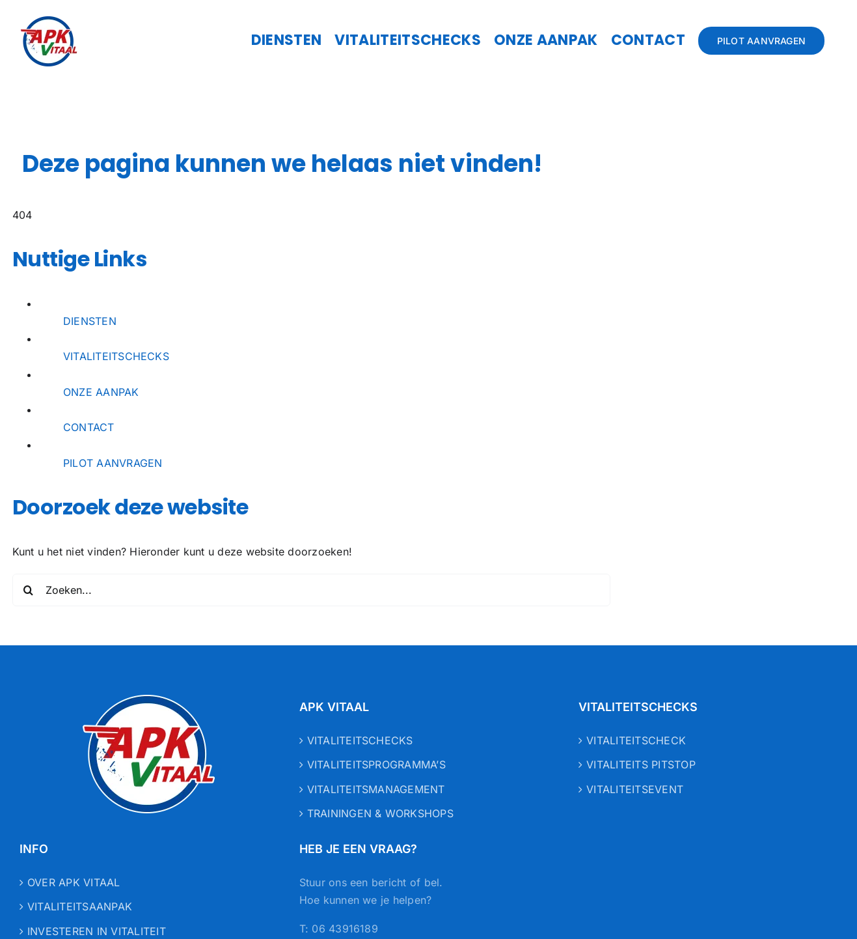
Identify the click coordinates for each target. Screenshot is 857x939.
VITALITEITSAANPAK (79, 906)
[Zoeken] (28, 590)
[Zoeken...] (311, 590)
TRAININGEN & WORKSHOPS (380, 813)
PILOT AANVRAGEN (113, 463)
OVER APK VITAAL (73, 882)
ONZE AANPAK (101, 392)
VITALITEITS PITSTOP (641, 764)
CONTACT (89, 427)
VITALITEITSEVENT (634, 789)
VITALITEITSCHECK (636, 740)
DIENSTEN (89, 321)
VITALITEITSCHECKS (116, 356)
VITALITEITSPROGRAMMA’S (376, 764)
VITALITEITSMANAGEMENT (376, 789)
